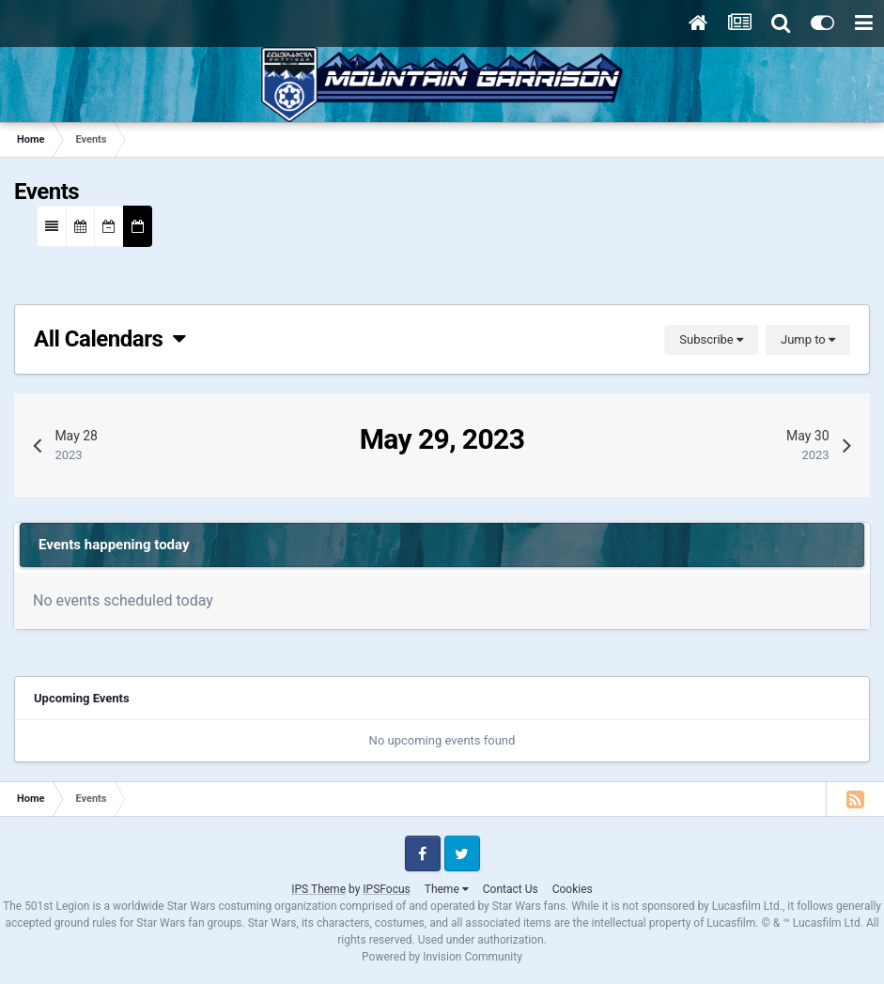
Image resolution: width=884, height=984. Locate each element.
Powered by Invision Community (442, 956)
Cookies (572, 889)
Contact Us (510, 889)
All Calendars (110, 339)
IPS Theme (318, 889)
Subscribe (711, 339)
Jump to (808, 339)
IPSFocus (386, 889)
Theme (447, 889)
